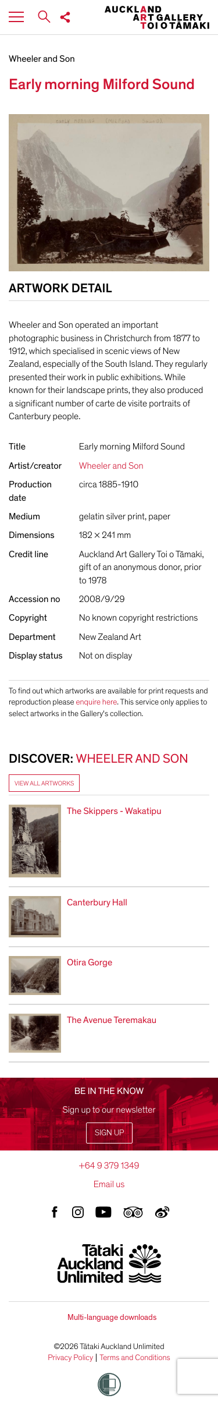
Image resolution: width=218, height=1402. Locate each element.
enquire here (96, 701)
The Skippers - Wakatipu (114, 811)
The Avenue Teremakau (111, 1020)
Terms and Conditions (134, 1358)
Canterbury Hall (97, 902)
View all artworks (44, 783)
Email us (109, 1184)
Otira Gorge (89, 962)
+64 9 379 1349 (108, 1165)
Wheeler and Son (42, 58)
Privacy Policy (70, 1358)
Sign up (109, 1132)
